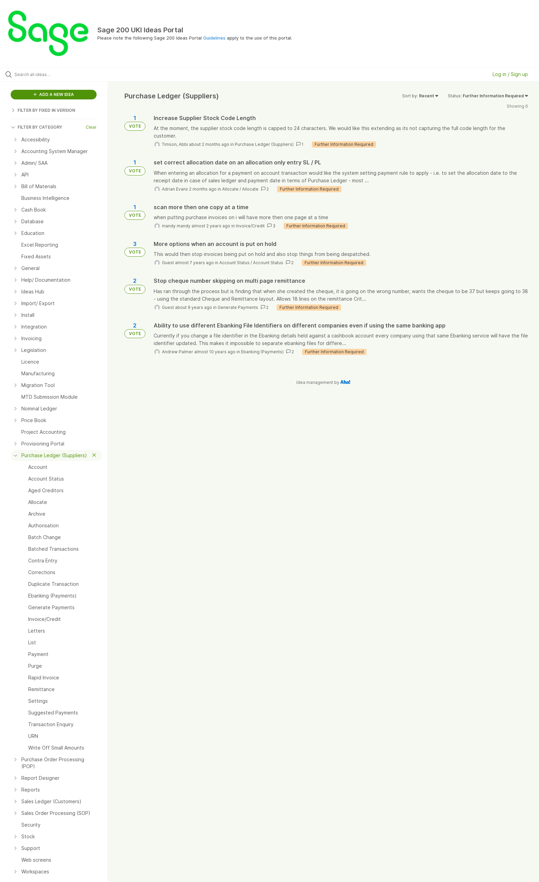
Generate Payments (238, 307)
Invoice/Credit (250, 225)
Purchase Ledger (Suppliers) (264, 144)
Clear (91, 127)
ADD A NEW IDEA (53, 94)
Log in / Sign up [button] (510, 74)
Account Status (234, 262)
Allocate (230, 189)
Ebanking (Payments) (262, 351)
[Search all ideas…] (62, 74)
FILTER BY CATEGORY (36, 127)
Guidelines (214, 38)
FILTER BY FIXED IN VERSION (43, 110)
